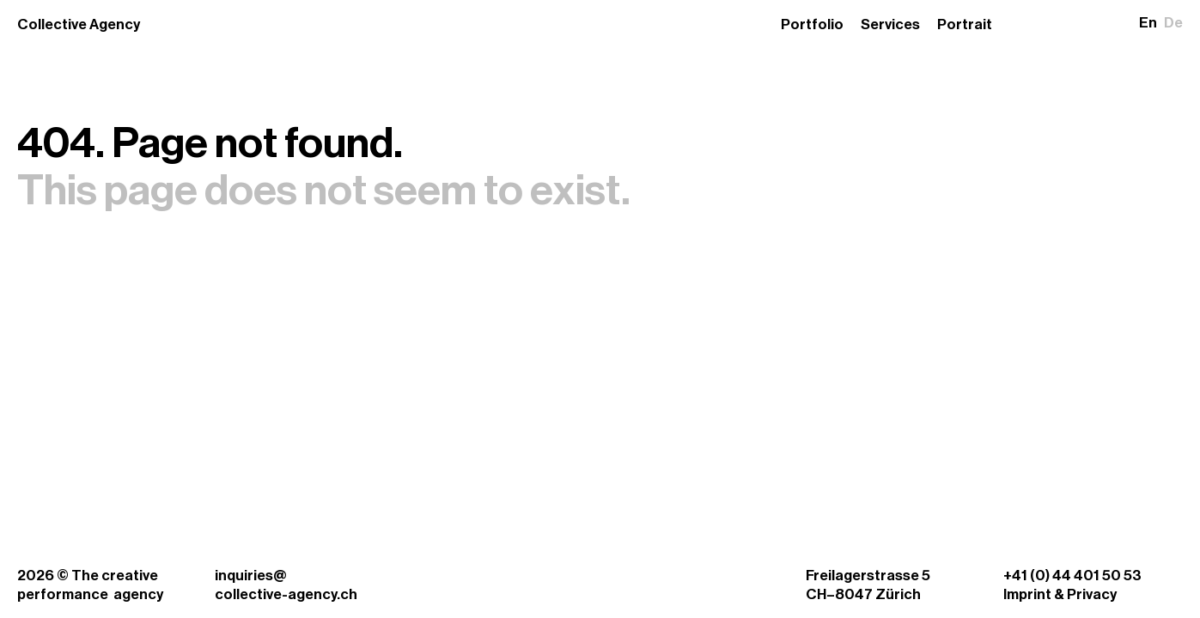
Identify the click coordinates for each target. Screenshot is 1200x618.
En (1148, 22)
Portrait (964, 24)
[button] (1161, 23)
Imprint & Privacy (1060, 594)
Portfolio (812, 24)
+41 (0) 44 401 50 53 (1072, 575)
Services (890, 24)
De (1173, 22)
